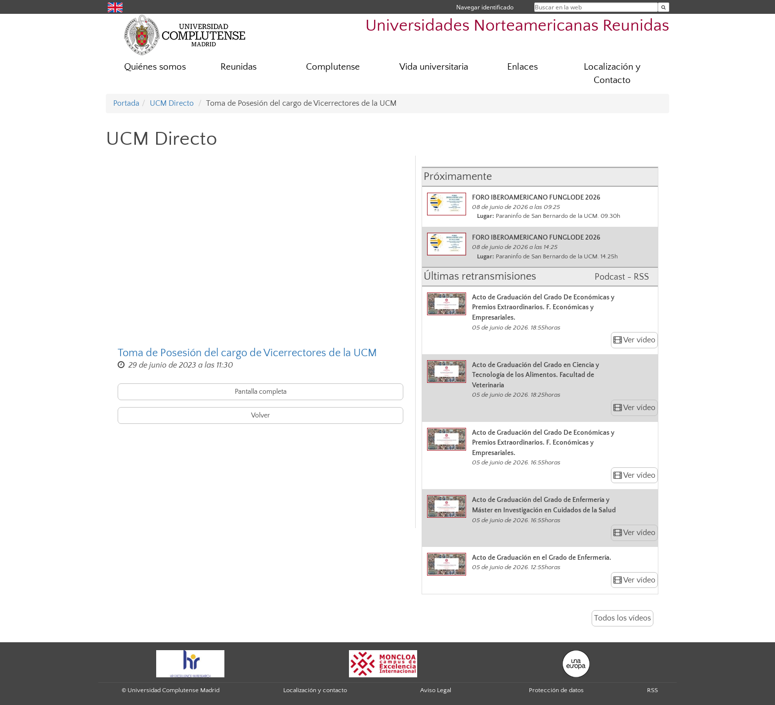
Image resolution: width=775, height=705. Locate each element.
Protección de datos (556, 690)
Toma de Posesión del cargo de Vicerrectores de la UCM (247, 353)
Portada (126, 103)
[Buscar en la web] (663, 7)
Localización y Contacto (612, 73)
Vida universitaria (433, 67)
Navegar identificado (485, 7)
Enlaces (522, 67)
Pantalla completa (261, 392)
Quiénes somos (155, 67)
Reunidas (238, 67)
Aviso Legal (435, 690)
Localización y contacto (315, 690)
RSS (652, 690)
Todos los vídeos (622, 618)
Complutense (333, 67)
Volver (260, 415)
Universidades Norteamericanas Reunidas (517, 26)
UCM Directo (172, 103)
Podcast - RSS (622, 277)
